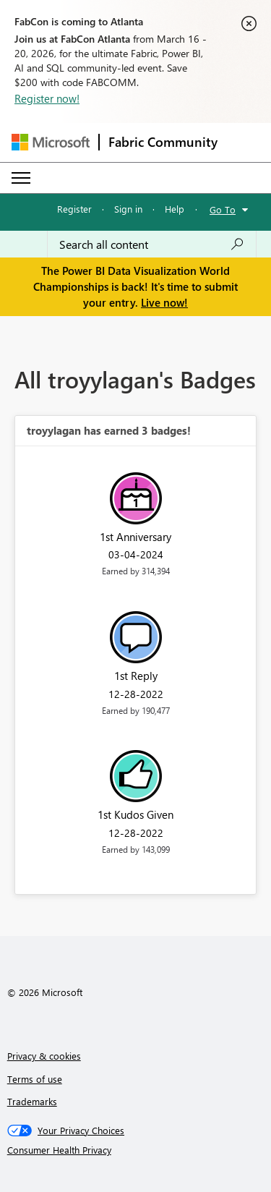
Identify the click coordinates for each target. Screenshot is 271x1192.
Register (74, 209)
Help (174, 209)
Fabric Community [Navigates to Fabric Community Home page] (163, 141)
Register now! (46, 98)
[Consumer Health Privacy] (135, 1150)
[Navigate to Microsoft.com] (51, 142)
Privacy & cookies (44, 1056)
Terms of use (34, 1079)
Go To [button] (223, 209)
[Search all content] (152, 244)
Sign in (128, 209)
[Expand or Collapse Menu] (21, 178)
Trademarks (32, 1101)
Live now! (164, 302)
